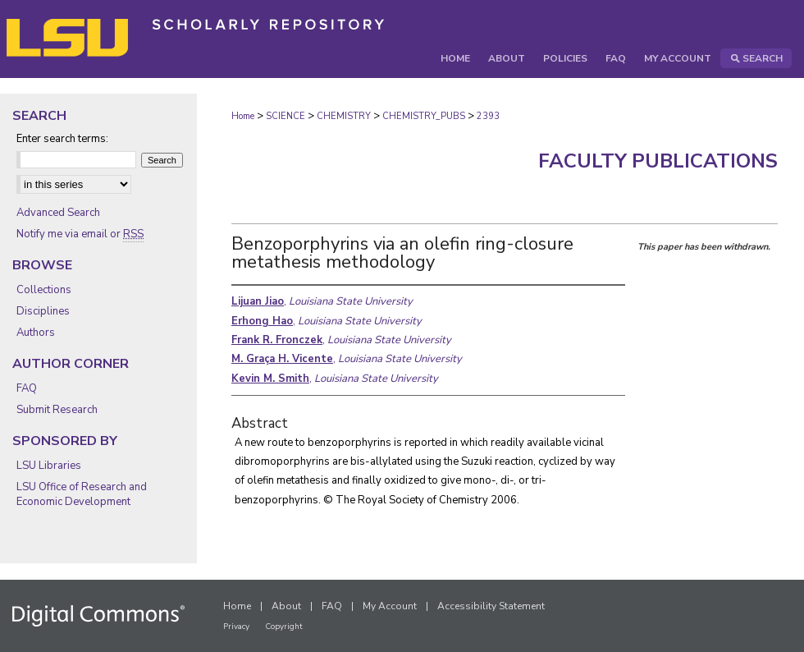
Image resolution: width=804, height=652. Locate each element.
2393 (488, 116)
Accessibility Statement (491, 606)
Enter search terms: (62, 138)
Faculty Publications (658, 161)
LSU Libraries (48, 465)
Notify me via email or (80, 234)
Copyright (284, 626)
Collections (43, 289)
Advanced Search (58, 212)
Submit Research (57, 409)
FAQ (26, 388)
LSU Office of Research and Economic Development (81, 494)
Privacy (236, 626)
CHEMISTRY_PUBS (423, 116)
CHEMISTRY (344, 116)
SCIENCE (285, 116)
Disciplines (43, 311)
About (286, 606)
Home (242, 116)
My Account (390, 606)
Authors (35, 332)
